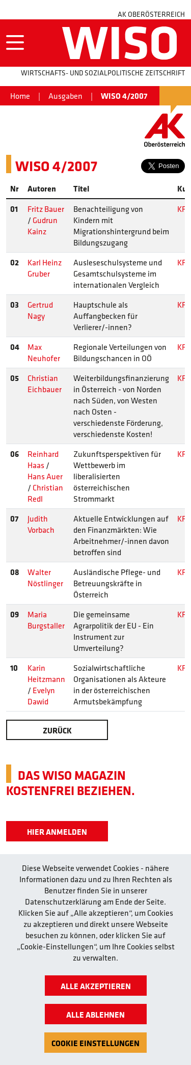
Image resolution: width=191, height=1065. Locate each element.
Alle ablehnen (95, 1014)
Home (20, 96)
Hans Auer (45, 476)
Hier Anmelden (57, 831)
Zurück (57, 730)
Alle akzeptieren (96, 986)
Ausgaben (65, 96)
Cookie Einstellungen (95, 1043)
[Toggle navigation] (15, 43)
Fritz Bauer (46, 209)
